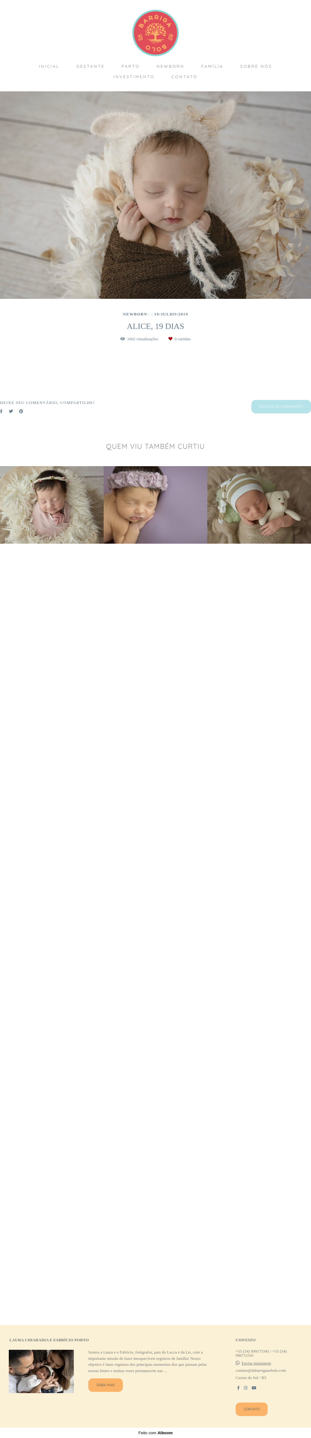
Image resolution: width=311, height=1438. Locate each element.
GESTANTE (90, 66)
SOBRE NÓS (256, 66)
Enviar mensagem (256, 1372)
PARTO (131, 66)
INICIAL (49, 66)
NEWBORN (170, 66)
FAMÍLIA (212, 66)
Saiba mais (105, 1393)
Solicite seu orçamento (281, 1196)
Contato (251, 1417)
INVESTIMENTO (134, 76)
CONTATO (185, 76)
